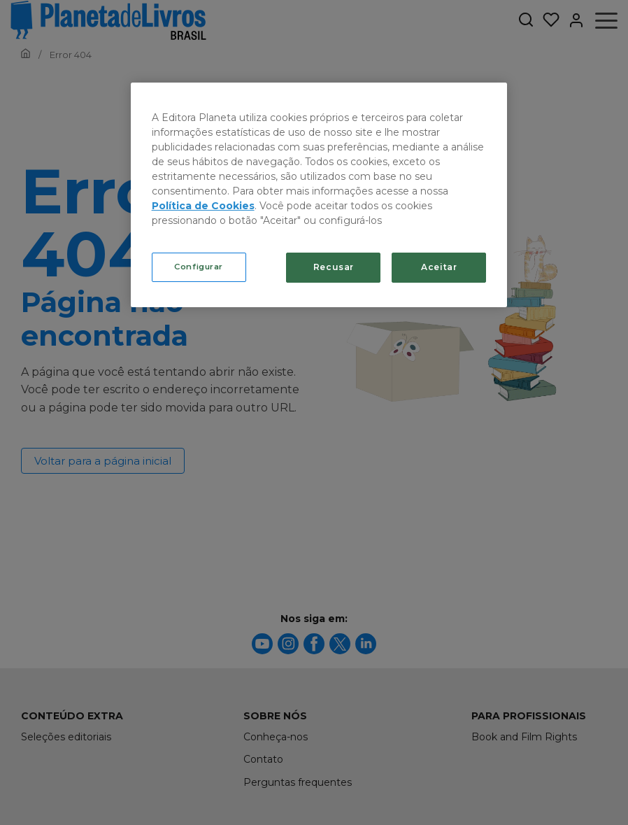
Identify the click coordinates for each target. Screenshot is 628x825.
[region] (319, 195)
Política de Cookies (203, 205)
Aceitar (439, 267)
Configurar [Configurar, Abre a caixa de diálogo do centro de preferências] (198, 267)
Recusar (333, 267)
